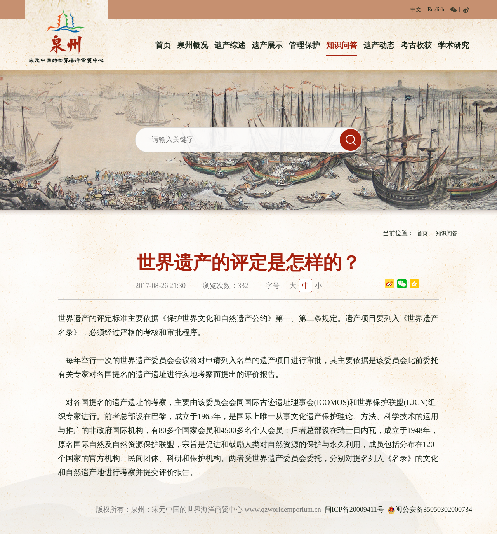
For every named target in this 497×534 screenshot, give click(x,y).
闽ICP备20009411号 (354, 509)
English (435, 9)
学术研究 (453, 45)
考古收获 (416, 45)
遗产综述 (229, 45)
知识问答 (341, 45)
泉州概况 (192, 45)
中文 (415, 9)
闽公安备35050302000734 (430, 509)
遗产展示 (267, 45)
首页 (163, 45)
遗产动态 (378, 45)
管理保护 (304, 45)
